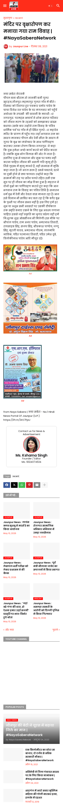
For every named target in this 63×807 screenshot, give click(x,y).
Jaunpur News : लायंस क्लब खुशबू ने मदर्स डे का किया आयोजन (16, 525)
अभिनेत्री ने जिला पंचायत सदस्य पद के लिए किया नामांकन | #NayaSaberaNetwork (42, 775)
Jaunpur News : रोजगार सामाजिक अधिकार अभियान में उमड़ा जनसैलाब (43, 527)
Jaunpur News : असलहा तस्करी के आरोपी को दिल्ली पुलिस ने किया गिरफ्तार (46, 609)
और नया (9, 629)
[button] (4, 6)
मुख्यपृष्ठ (7, 18)
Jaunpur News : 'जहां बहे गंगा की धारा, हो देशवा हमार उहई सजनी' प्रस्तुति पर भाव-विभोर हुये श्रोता (16, 610)
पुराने (55, 629)
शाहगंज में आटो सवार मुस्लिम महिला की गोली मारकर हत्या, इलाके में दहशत (41, 794)
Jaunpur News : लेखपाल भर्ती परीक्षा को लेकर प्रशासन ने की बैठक (15, 568)
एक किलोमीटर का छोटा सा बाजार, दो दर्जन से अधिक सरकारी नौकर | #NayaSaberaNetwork (40, 755)
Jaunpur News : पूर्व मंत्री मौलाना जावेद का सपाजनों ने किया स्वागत (46, 566)
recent (19, 18)
